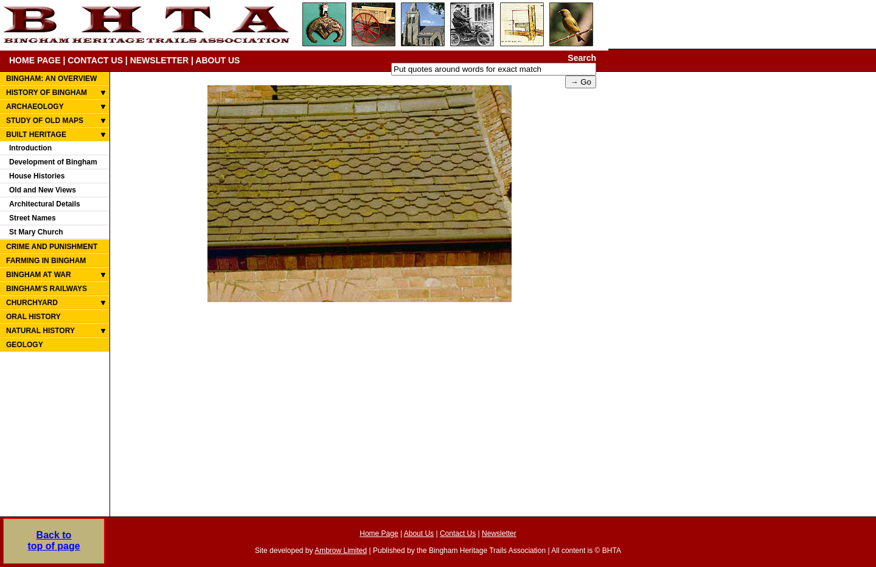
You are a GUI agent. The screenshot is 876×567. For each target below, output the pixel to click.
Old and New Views (42, 190)
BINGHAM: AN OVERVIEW (51, 78)
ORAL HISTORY (33, 316)
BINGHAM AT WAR (38, 274)
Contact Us (458, 533)
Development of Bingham (53, 162)
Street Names (32, 218)
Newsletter (499, 533)
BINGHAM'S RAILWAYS (46, 288)
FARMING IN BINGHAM (46, 260)
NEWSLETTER (159, 60)
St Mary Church (36, 232)
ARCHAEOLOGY (35, 106)
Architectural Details (44, 204)
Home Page (379, 533)
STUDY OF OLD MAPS (44, 120)
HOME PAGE (35, 60)
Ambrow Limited (341, 550)
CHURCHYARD (32, 302)
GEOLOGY (24, 344)
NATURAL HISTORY (40, 330)
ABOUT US (217, 60)
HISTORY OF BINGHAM (46, 92)
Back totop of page (53, 540)
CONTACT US (95, 60)
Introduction (30, 148)
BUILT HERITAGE (36, 134)
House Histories (36, 176)
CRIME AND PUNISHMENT (51, 246)
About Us (419, 533)
